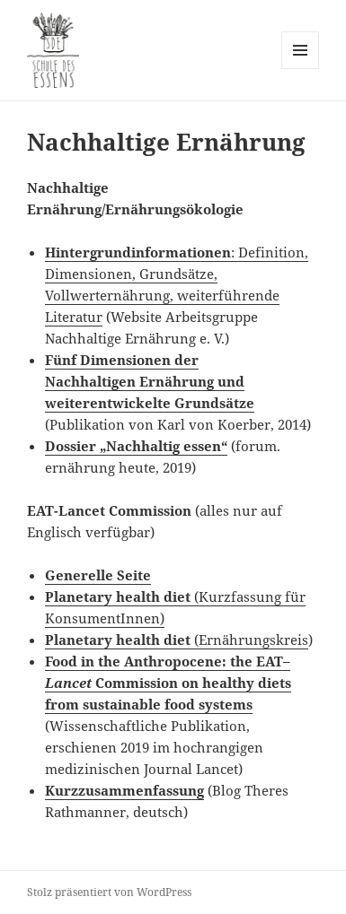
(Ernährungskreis (176, 640)
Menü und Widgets (300, 68)
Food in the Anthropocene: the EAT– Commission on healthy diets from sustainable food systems (168, 682)
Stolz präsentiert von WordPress (109, 892)
